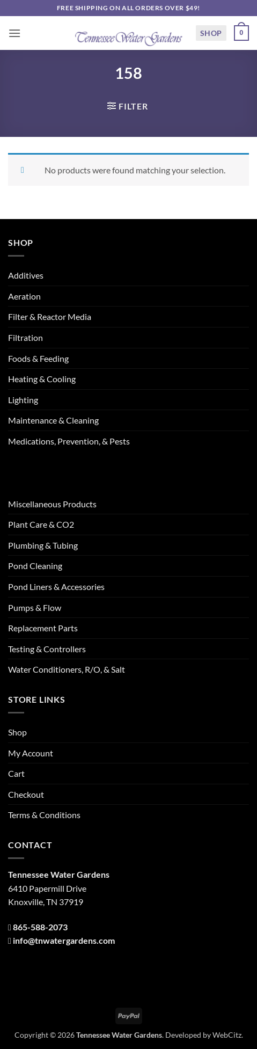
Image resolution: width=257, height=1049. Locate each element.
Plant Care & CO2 (41, 524)
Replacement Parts (43, 628)
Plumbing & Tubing (43, 545)
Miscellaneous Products (52, 504)
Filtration (25, 337)
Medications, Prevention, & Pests (69, 441)
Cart (16, 773)
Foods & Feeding (38, 358)
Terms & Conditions (44, 815)
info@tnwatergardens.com (64, 940)
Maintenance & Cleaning (53, 420)
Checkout (26, 794)
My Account (30, 753)
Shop (211, 33)
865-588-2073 (40, 927)
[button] (14, 33)
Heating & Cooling (42, 379)
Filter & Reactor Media (49, 316)
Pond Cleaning (35, 565)
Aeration (24, 296)
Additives (25, 275)
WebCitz (226, 1034)
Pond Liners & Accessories (56, 586)
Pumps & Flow (34, 607)
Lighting (23, 400)
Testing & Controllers (47, 649)
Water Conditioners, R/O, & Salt (66, 669)
